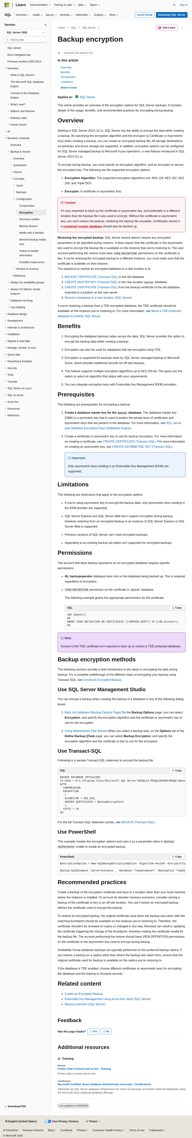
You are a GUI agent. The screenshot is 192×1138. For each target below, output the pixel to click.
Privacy (81, 1130)
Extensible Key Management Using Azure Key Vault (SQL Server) (108, 999)
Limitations (67, 81)
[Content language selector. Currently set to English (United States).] (21, 1121)
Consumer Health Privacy (107, 1130)
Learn (61, 27)
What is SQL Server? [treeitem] (22, 75)
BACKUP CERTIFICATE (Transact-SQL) (91, 276)
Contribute (66, 1130)
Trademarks (156, 1130)
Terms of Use (136, 1130)
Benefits (65, 72)
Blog (50, 1130)
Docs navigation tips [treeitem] (19, 54)
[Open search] (174, 5)
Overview (66, 67)
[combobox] (25, 33)
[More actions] (182, 28)
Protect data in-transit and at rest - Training (84, 1068)
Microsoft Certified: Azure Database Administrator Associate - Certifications (104, 1084)
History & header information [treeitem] (29, 253)
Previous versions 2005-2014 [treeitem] (24, 61)
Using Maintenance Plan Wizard (86, 730)
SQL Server (89, 27)
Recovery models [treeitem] (29, 219)
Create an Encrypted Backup (102, 679)
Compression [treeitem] (27, 205)
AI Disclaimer (10, 1130)
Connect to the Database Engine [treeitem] (24, 95)
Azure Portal (144, 14)
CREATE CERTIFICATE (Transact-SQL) (91, 287)
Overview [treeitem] (15, 144)
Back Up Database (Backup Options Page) (93, 712)
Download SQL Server (171, 14)
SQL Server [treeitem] (14, 47)
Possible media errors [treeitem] (31, 262)
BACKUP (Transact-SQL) (138, 822)
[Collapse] (45, 24)
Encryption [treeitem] (26, 212)
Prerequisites (68, 77)
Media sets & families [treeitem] (31, 232)
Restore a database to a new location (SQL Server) (98, 297)
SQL (73, 27)
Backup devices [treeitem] (28, 226)
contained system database (82, 226)
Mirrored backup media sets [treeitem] (32, 242)
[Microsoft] (6, 5)
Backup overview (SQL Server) (85, 1004)
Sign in (184, 4)
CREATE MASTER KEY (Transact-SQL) (91, 282)
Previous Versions (33, 1130)
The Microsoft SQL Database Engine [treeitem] (27, 84)
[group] (121, 795)
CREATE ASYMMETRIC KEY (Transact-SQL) (142, 446)
